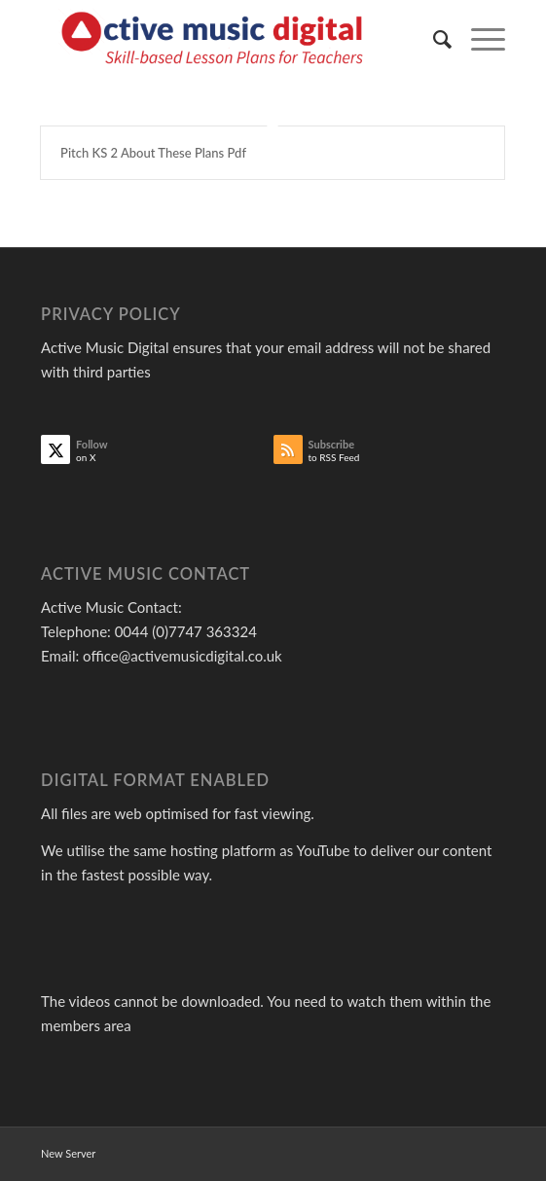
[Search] (433, 39)
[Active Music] (226, 39)
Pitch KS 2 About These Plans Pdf (153, 153)
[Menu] (478, 39)
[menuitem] (433, 39)
